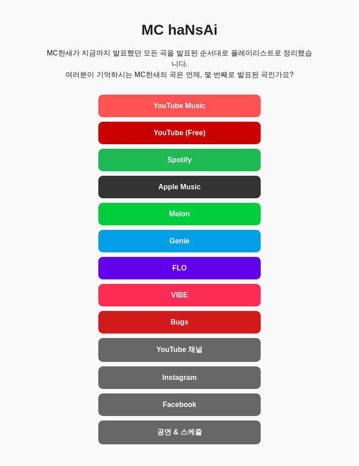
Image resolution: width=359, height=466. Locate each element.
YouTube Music (179, 106)
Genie (179, 241)
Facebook (180, 404)
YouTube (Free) (180, 133)
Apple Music (179, 187)
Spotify (179, 160)
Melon (179, 214)
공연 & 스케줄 (179, 432)
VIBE (179, 295)
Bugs (179, 322)
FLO (179, 268)
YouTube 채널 (179, 349)
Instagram (179, 377)
